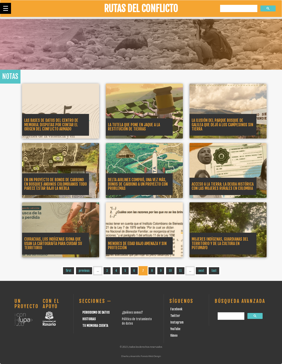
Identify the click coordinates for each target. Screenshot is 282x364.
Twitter (175, 316)
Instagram (177, 322)
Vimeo (174, 335)
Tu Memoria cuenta (95, 325)
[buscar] (238, 8)
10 (170, 271)
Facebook (176, 309)
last (214, 271)
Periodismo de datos (95, 312)
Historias (89, 319)
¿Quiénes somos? (132, 312)
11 (180, 271)
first (68, 271)
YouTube (175, 329)
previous (84, 271)
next (201, 271)
